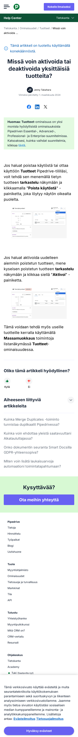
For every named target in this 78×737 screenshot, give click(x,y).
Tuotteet (44, 28)
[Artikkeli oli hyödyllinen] (7, 381)
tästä (21, 145)
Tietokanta (10, 28)
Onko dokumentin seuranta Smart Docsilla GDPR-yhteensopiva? (38, 449)
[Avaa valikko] (7, 7)
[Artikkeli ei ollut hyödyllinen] (29, 381)
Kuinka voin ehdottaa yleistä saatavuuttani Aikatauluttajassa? (37, 435)
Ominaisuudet (28, 28)
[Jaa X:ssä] (45, 107)
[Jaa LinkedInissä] (37, 107)
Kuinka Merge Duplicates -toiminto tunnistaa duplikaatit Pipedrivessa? (31, 421)
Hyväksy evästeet (39, 731)
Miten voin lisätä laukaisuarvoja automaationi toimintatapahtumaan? (32, 463)
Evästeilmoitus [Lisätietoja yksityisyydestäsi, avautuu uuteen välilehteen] (24, 719)
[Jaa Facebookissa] (29, 107)
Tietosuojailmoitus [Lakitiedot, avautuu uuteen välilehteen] (50, 719)
